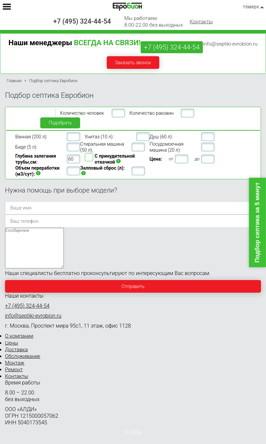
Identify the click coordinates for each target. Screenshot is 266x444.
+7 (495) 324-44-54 (82, 21)
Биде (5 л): (26, 147)
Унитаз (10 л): (99, 136)
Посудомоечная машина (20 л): (167, 147)
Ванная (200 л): (31, 136)
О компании (19, 344)
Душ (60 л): (161, 136)
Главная (14, 80)
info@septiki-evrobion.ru (230, 44)
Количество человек (82, 113)
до (197, 158)
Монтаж (14, 371)
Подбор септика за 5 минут (257, 222)
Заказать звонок (133, 62)
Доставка (16, 358)
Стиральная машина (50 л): (102, 147)
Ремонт (14, 377)
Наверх (251, 6)
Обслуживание (22, 364)
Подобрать (60, 122)
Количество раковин (151, 113)
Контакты (201, 22)
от (171, 158)
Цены (11, 351)
